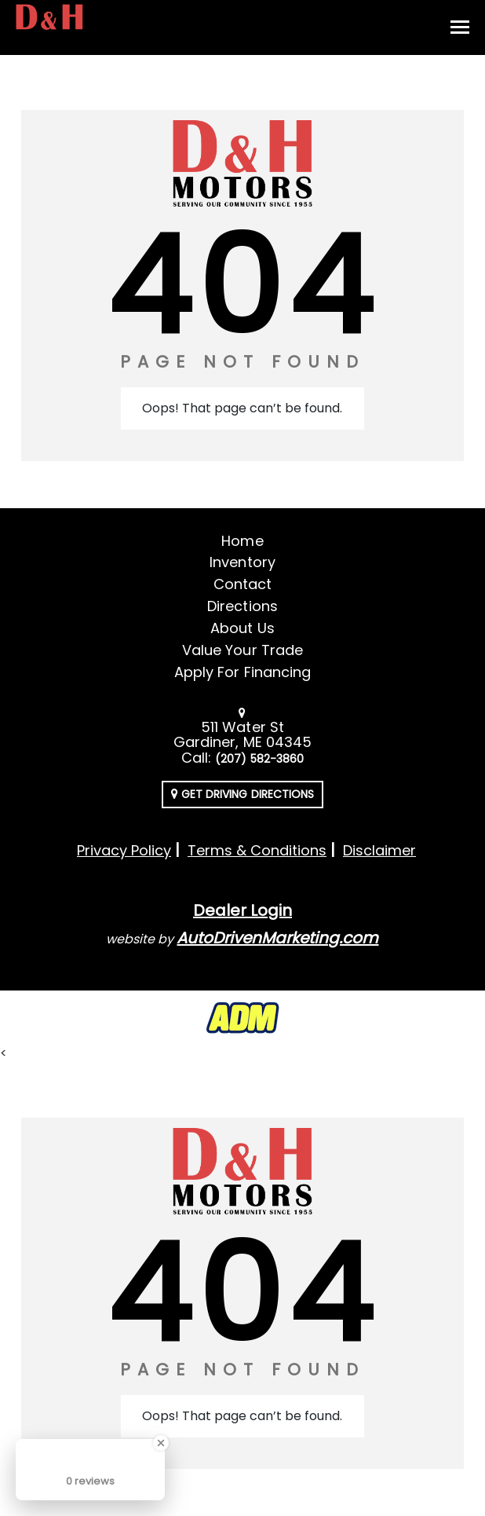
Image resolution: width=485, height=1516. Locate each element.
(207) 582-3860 (259, 759)
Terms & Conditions (257, 850)
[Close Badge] (161, 1443)
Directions (242, 606)
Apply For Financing (242, 672)
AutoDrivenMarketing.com (277, 938)
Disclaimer (379, 850)
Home (242, 541)
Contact (242, 584)
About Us (242, 628)
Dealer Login (242, 910)
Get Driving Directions (242, 794)
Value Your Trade (242, 650)
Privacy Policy (124, 850)
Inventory (242, 562)
